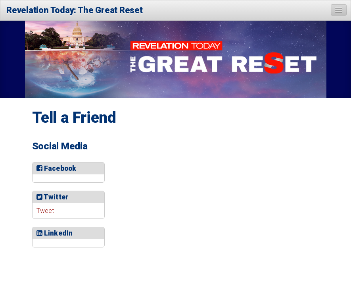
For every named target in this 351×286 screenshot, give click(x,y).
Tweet (45, 210)
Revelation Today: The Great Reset (74, 10)
